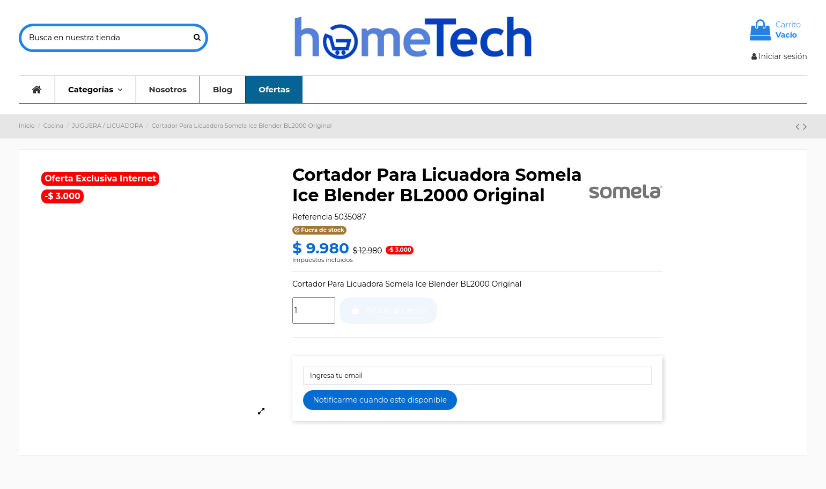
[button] (95, 89)
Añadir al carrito (388, 310)
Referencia (312, 217)
